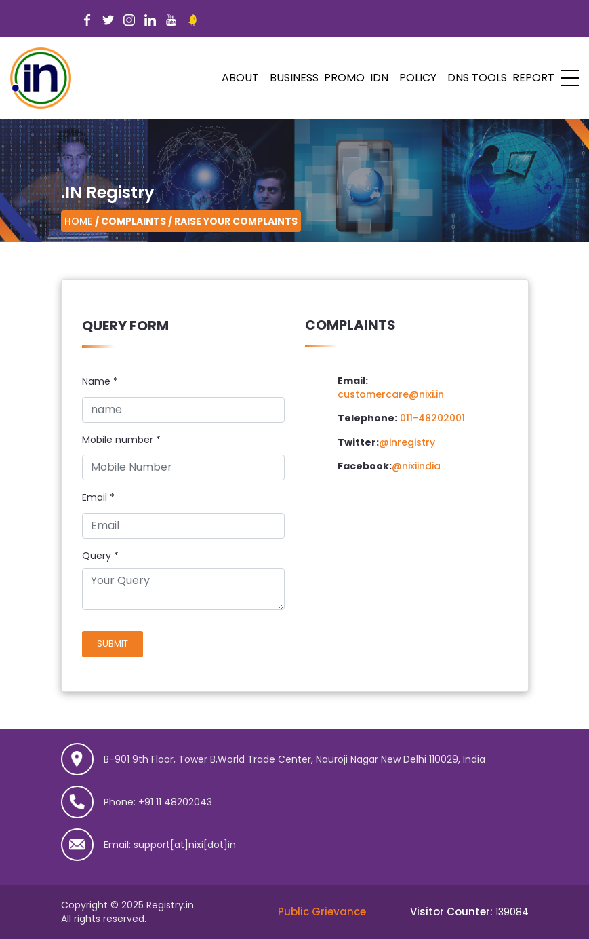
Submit (112, 643)
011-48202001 (432, 418)
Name (100, 381)
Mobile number (121, 440)
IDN (379, 77)
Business (294, 77)
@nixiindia (416, 466)
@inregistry (407, 442)
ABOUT (240, 77)
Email (98, 497)
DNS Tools (477, 77)
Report (533, 77)
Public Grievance (322, 911)
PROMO (344, 77)
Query (96, 556)
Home (78, 221)
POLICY (417, 77)
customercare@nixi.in (391, 394)
